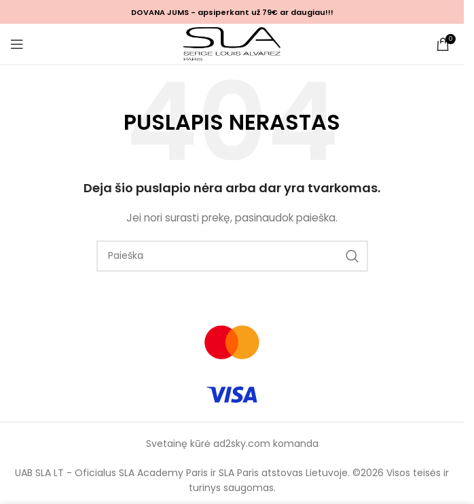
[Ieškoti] (232, 256)
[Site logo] (231, 43)
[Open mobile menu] (17, 44)
